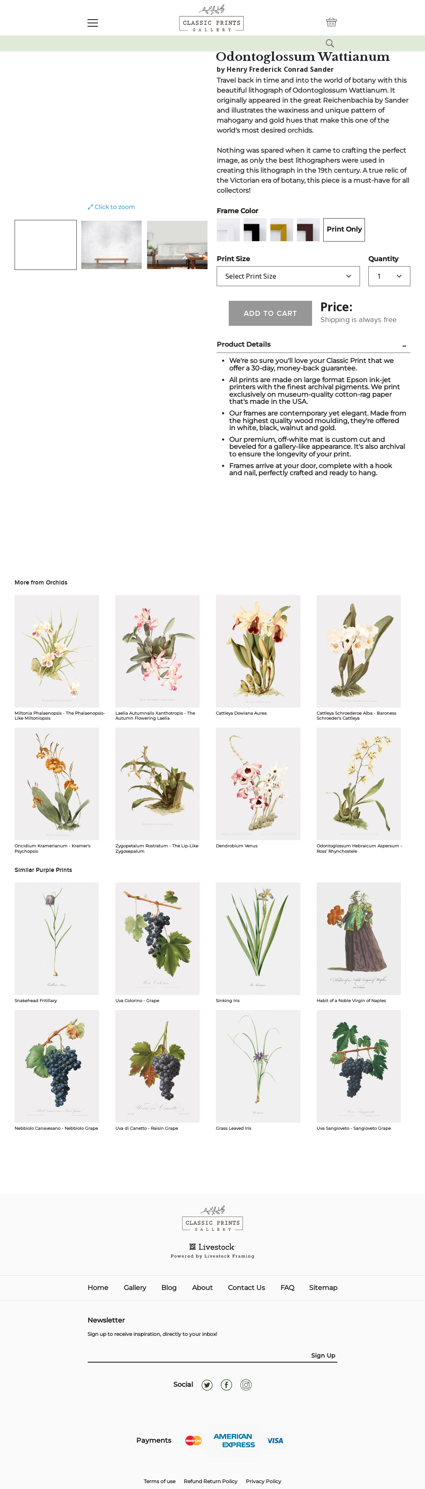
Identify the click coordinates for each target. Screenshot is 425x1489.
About (202, 1288)
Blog (169, 1288)
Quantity (383, 259)
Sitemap (323, 1288)
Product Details (243, 344)
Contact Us (246, 1288)
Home (98, 1288)
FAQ (287, 1288)
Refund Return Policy (211, 1481)
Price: (336, 307)
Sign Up (323, 1355)
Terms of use (159, 1481)
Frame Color (237, 211)
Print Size (233, 259)
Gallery (135, 1288)
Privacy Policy (263, 1481)
